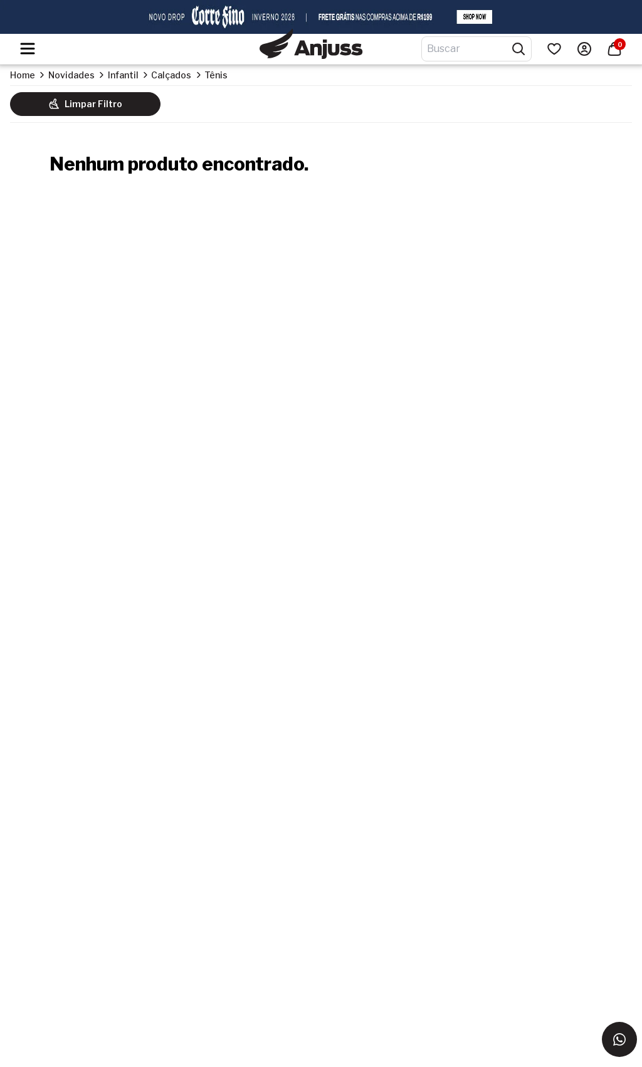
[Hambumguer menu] (27, 49)
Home (22, 75)
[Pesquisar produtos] (518, 49)
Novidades (71, 75)
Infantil (123, 75)
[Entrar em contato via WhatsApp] (619, 1039)
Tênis (216, 75)
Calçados (171, 75)
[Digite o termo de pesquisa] (469, 49)
